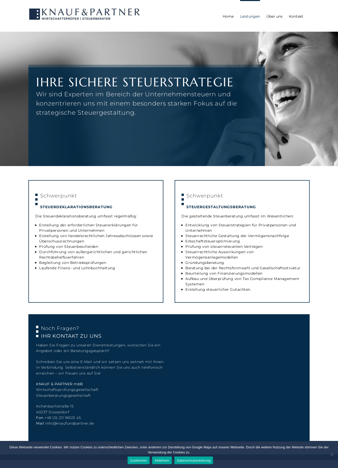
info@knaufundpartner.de (69, 423)
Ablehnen (162, 460)
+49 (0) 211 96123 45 (62, 417)
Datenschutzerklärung (193, 460)
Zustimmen (138, 460)
